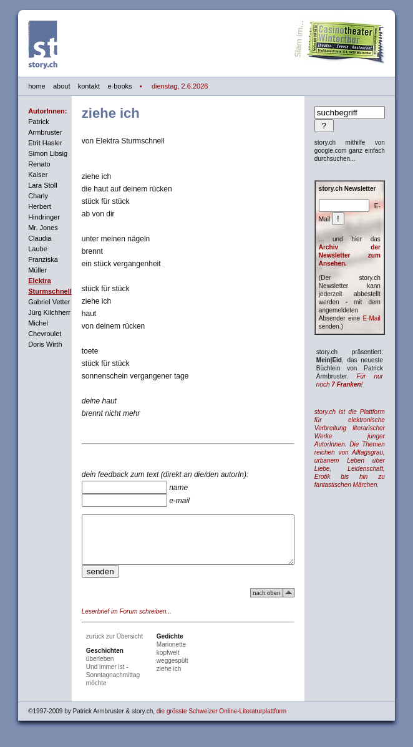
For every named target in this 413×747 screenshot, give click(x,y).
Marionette (167, 653)
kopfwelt (163, 661)
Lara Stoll (30, 185)
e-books (107, 86)
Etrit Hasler (32, 143)
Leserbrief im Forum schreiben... (114, 620)
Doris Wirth (32, 344)
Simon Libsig (35, 153)
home (24, 86)
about (49, 86)
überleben (87, 668)
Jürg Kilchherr (37, 312)
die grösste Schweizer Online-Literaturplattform (209, 720)
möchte (84, 692)
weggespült (168, 670)
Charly (26, 196)
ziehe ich (164, 678)
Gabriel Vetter (36, 302)
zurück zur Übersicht (102, 645)
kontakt (76, 86)
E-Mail (384, 318)
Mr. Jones (31, 227)
